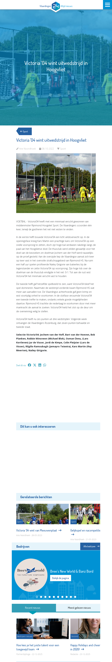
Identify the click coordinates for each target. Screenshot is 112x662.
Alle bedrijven (91, 546)
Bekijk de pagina (60, 578)
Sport (24, 131)
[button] (37, 597)
